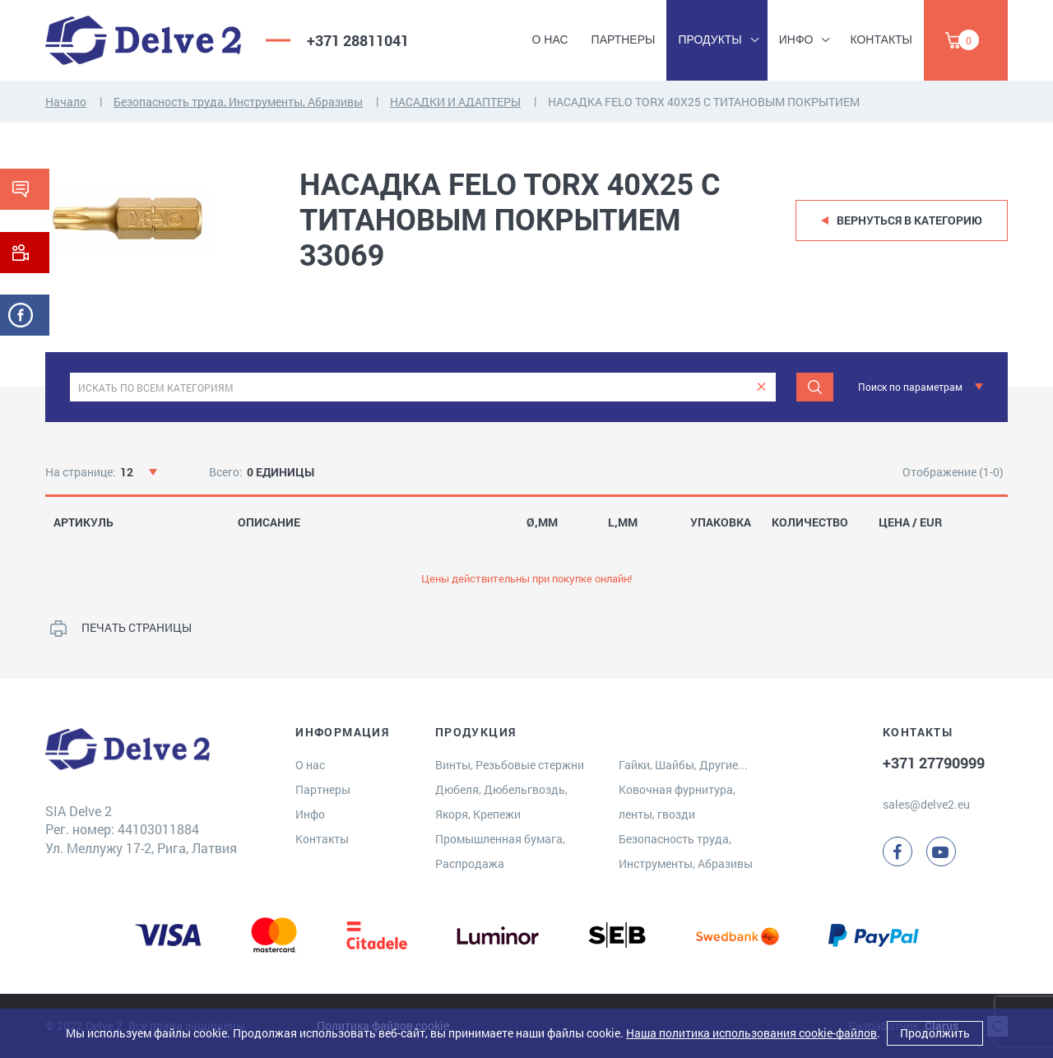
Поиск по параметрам (910, 386)
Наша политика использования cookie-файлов (751, 1033)
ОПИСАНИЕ (269, 522)
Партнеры (623, 39)
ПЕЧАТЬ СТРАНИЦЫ (136, 627)
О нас (550, 39)
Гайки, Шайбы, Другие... (683, 765)
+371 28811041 (358, 40)
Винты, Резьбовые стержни (509, 765)
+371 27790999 (934, 763)
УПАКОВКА (720, 522)
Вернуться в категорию (909, 220)
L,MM (623, 522)
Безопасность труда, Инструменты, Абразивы (238, 101)
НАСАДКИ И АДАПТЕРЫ (455, 101)
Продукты (709, 39)
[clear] (761, 387)
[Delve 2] (143, 40)
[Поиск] (814, 387)
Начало (65, 101)
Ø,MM (542, 522)
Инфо (796, 39)
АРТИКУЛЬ (83, 522)
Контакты (881, 39)
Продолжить (935, 1033)
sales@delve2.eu (926, 804)
